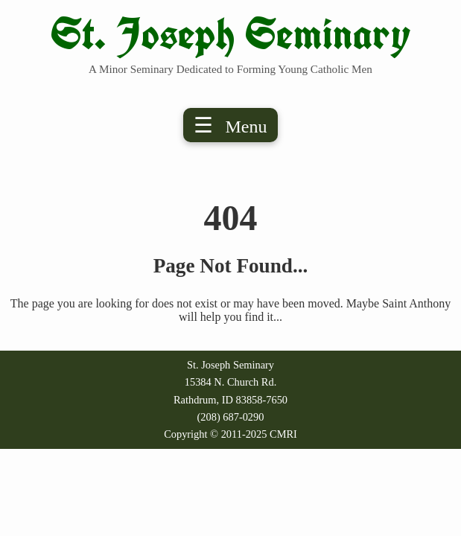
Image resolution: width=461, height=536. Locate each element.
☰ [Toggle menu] (230, 125)
